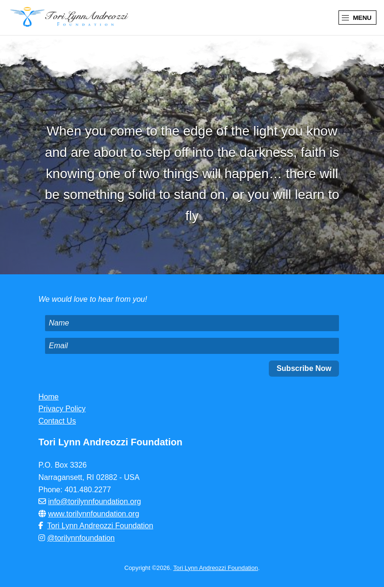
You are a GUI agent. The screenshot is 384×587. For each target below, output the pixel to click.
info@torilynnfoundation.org (94, 501)
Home (48, 397)
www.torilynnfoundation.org (93, 514)
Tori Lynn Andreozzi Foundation (100, 526)
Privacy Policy (62, 409)
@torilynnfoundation (81, 538)
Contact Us (57, 421)
